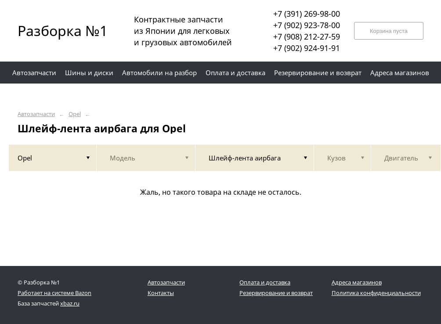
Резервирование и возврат (276, 293)
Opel (75, 114)
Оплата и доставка (264, 282)
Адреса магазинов (357, 282)
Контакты (161, 293)
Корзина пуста (389, 31)
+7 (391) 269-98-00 (306, 13)
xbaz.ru (70, 303)
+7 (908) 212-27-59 (306, 36)
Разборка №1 (57, 30)
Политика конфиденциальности (376, 293)
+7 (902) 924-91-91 (306, 48)
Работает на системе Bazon (54, 293)
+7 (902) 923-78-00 (306, 25)
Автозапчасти (36, 114)
